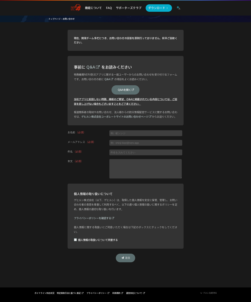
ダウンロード (158, 7)
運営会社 (135, 293)
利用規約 (118, 293)
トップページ (54, 19)
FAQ (109, 7)
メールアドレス (82, 142)
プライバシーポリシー (98, 293)
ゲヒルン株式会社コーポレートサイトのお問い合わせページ (116, 116)
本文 (75, 161)
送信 (125, 257)
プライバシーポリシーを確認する (94, 218)
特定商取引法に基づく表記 (70, 293)
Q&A (93, 67)
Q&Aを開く (126, 90)
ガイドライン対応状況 (44, 293)
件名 (75, 151)
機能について (93, 7)
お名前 (77, 132)
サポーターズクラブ (128, 7)
